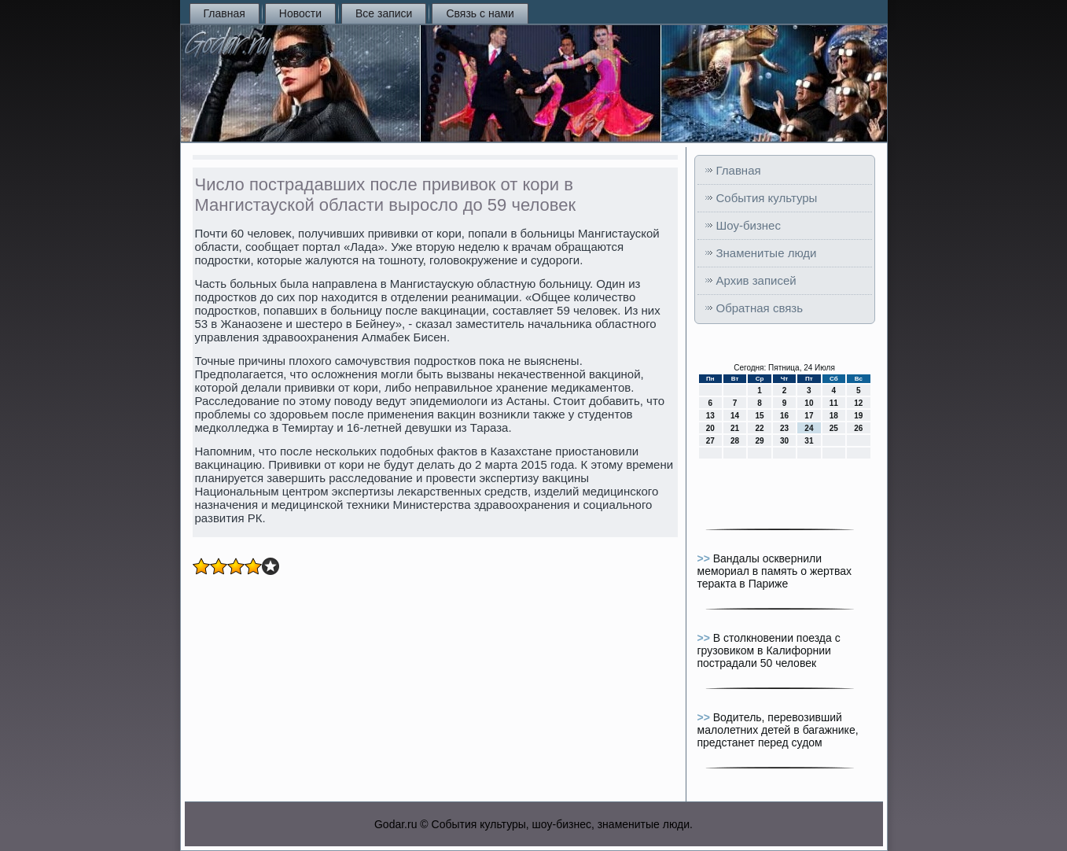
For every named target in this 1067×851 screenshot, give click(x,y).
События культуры (767, 197)
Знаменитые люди (766, 253)
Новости (300, 13)
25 (834, 428)
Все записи (383, 13)
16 (784, 415)
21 (734, 428)
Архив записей (756, 280)
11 (834, 403)
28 (734, 441)
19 (858, 415)
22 (759, 428)
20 (710, 428)
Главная (224, 13)
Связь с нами (479, 13)
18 (834, 415)
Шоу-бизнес (748, 225)
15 (759, 415)
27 (710, 441)
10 (808, 403)
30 (784, 441)
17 (808, 415)
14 (734, 415)
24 (808, 428)
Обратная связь (760, 308)
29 (759, 441)
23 (784, 428)
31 (808, 441)
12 (858, 403)
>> (705, 558)
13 (710, 415)
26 (858, 428)
